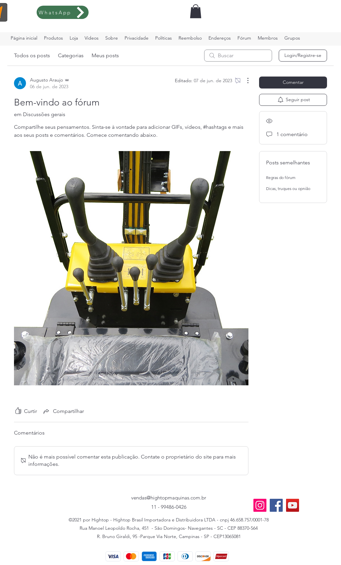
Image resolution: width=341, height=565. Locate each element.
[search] (238, 56)
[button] (195, 11)
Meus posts (105, 55)
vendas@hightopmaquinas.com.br (168, 497)
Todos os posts (32, 55)
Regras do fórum (280, 177)
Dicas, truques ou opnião (288, 188)
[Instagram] (259, 505)
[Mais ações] (244, 81)
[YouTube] (292, 505)
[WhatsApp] (63, 12)
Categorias (71, 55)
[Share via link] (63, 411)
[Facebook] (276, 505)
